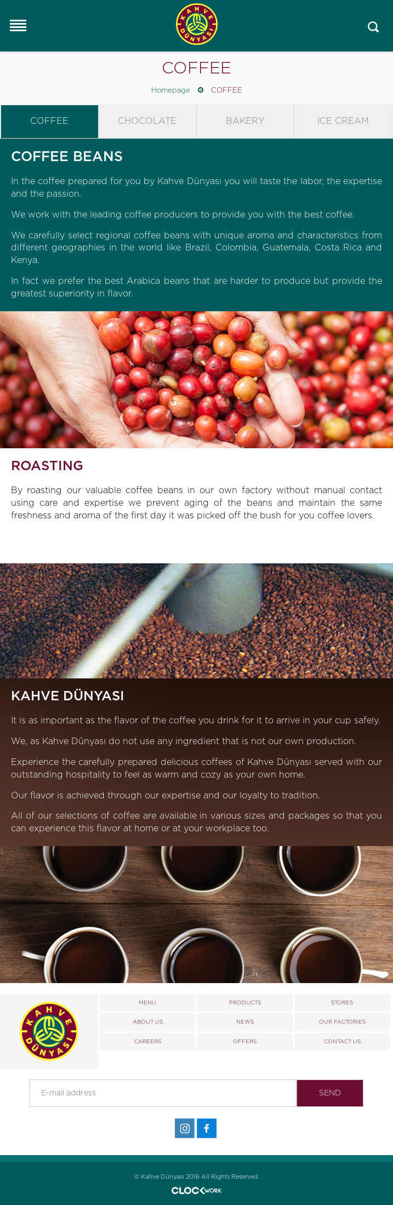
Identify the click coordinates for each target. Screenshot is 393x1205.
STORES (342, 1003)
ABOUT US (148, 1022)
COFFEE (226, 90)
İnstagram (185, 1128)
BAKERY (245, 121)
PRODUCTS (245, 1003)
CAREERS (147, 1041)
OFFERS (245, 1041)
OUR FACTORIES (342, 1022)
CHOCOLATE (147, 121)
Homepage (170, 90)
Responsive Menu (17, 25)
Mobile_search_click (373, 27)
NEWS (245, 1022)
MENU (147, 1003)
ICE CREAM (343, 121)
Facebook (207, 1128)
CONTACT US (342, 1041)
